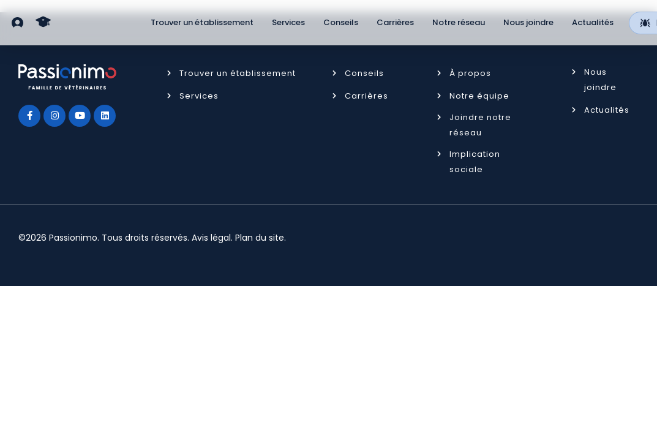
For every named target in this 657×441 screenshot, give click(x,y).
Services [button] (199, 96)
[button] (17, 22)
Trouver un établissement (202, 22)
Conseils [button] (364, 73)
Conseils (340, 22)
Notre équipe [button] (479, 96)
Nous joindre (528, 22)
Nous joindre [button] (600, 79)
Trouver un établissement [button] (237, 73)
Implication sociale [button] (474, 161)
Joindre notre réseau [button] (480, 124)
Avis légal (211, 238)
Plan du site (259, 238)
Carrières (395, 22)
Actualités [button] (606, 110)
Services (288, 22)
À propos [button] (470, 73)
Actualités (593, 22)
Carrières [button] (366, 96)
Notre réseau (458, 22)
